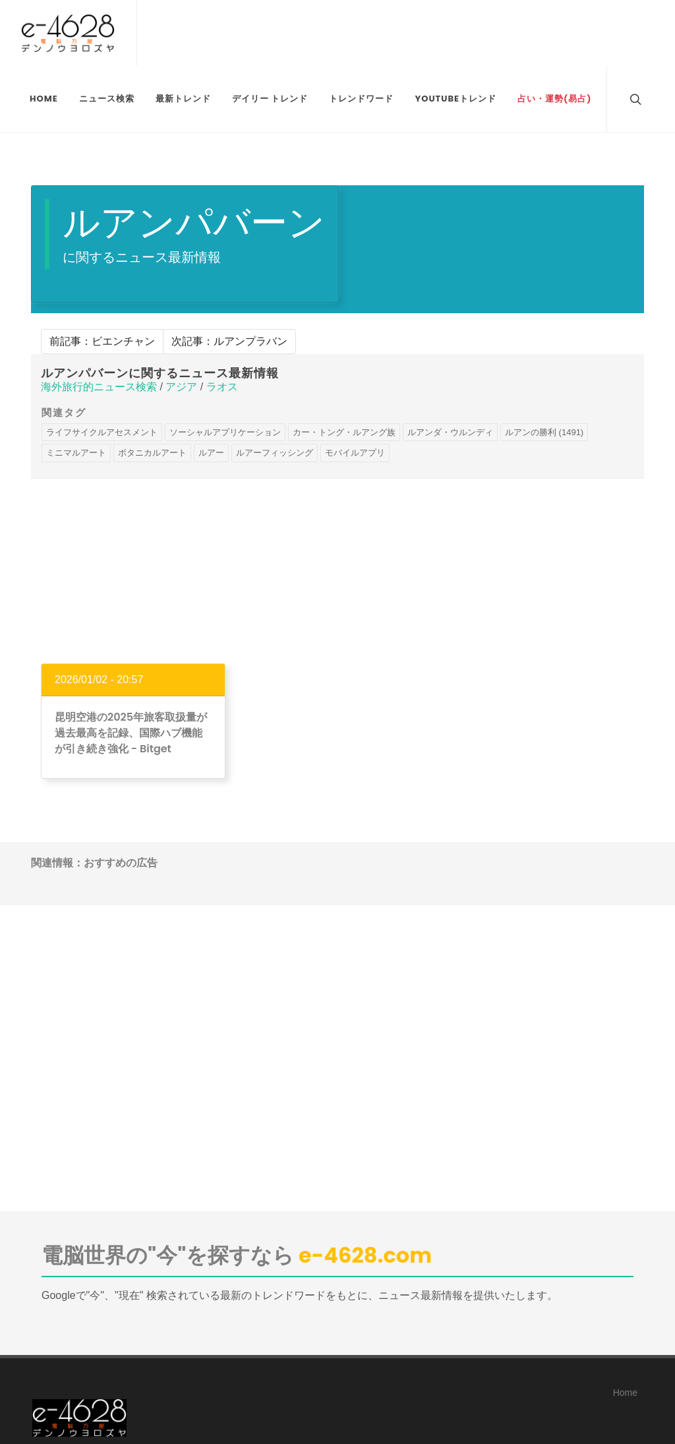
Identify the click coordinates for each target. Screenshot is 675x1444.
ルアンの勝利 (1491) (544, 432)
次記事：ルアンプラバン (229, 341)
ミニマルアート (76, 453)
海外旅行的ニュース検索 (99, 386)
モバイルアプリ (355, 453)
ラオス (222, 386)
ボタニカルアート (152, 453)
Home (625, 1392)
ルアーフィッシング (274, 453)
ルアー (211, 453)
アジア (181, 386)
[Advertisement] (337, 571)
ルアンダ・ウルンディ (450, 432)
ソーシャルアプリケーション (225, 432)
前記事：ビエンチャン (102, 341)
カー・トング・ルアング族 (344, 432)
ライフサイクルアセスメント (102, 432)
